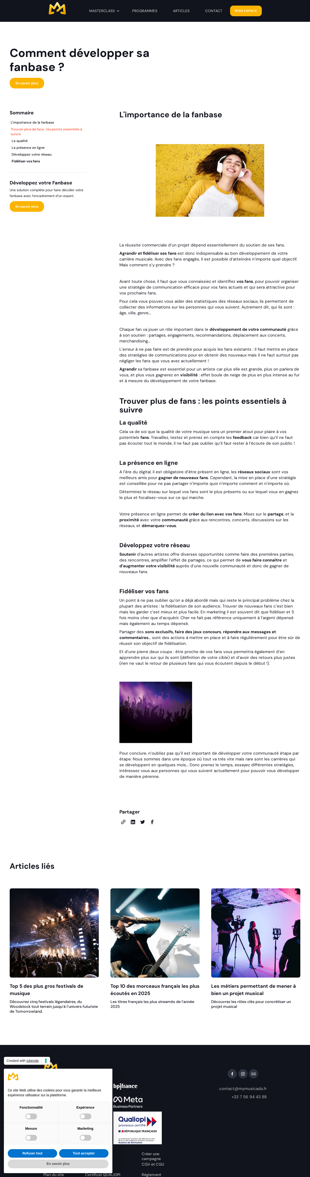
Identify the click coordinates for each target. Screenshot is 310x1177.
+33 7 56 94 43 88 (249, 1096)
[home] (66, 9)
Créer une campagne (151, 1156)
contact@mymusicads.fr (243, 1088)
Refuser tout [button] (32, 1153)
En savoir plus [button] (58, 1164)
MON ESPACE (246, 11)
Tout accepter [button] (84, 1153)
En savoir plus (27, 83)
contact (213, 10)
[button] (104, 11)
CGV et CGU (153, 1164)
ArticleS (181, 10)
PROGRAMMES (144, 10)
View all (288, 867)
